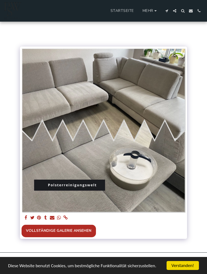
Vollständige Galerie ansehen (58, 230)
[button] (166, 11)
